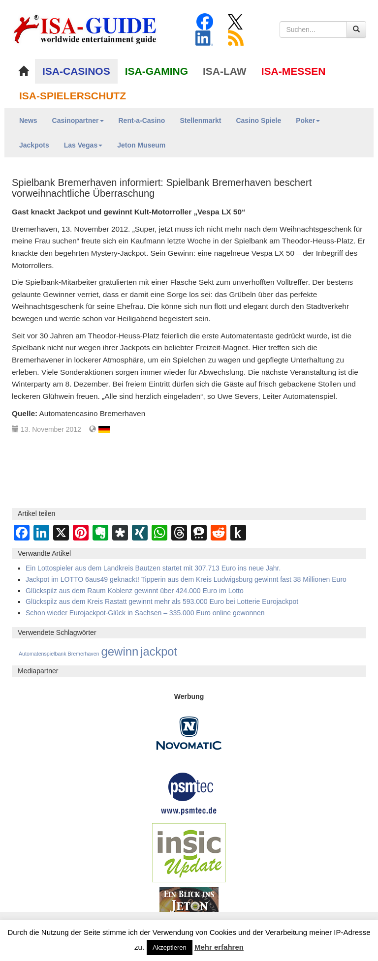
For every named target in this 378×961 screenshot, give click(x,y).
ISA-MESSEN (293, 71)
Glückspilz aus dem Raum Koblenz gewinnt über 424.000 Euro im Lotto (135, 591)
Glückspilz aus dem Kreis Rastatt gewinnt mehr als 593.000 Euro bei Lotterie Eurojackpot (162, 601)
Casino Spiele (258, 120)
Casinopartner (78, 120)
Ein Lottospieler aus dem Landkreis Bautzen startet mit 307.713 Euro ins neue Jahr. (153, 568)
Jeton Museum (141, 145)
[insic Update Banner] (189, 852)
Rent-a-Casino (142, 120)
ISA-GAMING (156, 71)
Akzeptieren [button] (170, 947)
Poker (308, 120)
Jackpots (34, 145)
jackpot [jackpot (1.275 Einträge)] (158, 651)
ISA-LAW (225, 71)
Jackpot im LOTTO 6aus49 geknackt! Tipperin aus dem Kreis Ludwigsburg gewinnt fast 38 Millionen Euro (186, 579)
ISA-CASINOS (76, 71)
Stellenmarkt (200, 120)
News (28, 120)
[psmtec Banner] (189, 793)
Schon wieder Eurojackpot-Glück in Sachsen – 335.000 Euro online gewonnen (145, 613)
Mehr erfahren (219, 947)
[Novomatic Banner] (189, 733)
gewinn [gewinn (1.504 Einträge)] (119, 651)
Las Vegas (83, 145)
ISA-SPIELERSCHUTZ (72, 95)
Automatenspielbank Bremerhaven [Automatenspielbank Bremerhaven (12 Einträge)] (59, 654)
